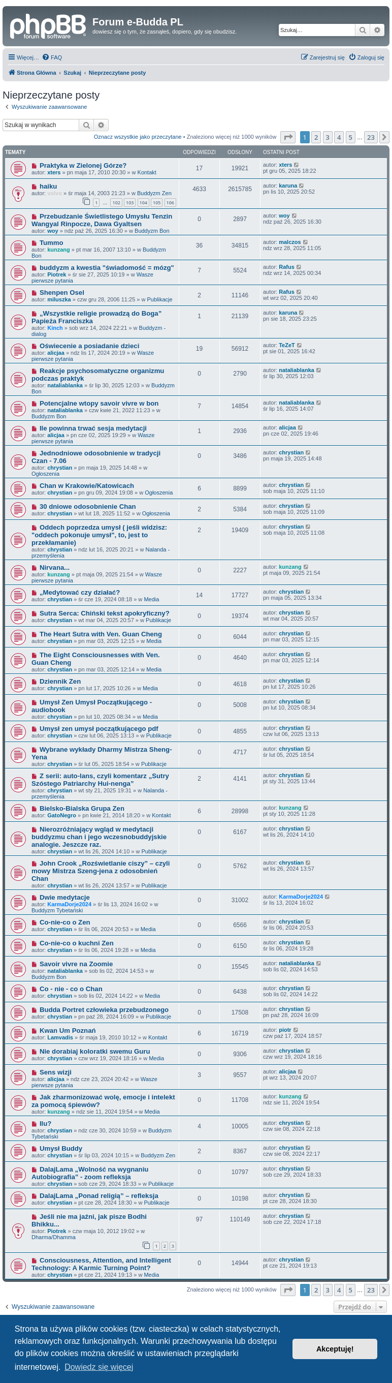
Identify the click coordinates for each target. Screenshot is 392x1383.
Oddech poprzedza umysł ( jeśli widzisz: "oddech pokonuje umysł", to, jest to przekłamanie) (99, 535)
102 (116, 202)
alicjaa (55, 353)
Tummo (51, 243)
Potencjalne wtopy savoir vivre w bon (99, 403)
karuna (288, 185)
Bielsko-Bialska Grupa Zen (82, 808)
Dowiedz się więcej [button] (98, 1367)
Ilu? (45, 1123)
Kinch (55, 328)
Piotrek (56, 274)
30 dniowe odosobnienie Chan (88, 506)
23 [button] (371, 137)
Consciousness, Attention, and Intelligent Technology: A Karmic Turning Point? (101, 1264)
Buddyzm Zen (154, 193)
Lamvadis (60, 1037)
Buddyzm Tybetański (57, 910)
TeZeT (287, 345)
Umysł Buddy (61, 1148)
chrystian (59, 468)
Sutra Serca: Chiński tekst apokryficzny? (105, 613)
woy (52, 231)
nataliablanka (65, 385)
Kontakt (147, 172)
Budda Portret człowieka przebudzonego (104, 1009)
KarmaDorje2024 (69, 904)
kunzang (58, 250)
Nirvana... (55, 567)
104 (143, 202)
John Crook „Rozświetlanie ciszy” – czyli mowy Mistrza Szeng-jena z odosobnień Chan (100, 870)
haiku (48, 186)
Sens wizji (56, 1072)
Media (151, 599)
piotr (285, 1030)
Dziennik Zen (60, 681)
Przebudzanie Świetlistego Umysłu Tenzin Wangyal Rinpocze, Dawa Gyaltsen (101, 220)
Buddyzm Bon (152, 231)
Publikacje (159, 299)
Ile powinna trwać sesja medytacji (93, 428)
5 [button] (350, 137)
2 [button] (316, 137)
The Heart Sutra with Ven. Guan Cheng (101, 634)
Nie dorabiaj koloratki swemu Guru (95, 1051)
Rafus (287, 267)
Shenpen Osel (62, 292)
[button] (288, 137)
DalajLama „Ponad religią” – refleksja (99, 1196)
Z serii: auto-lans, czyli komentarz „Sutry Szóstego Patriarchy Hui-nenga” (100, 779)
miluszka (59, 299)
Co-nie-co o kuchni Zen (77, 943)
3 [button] (328, 137)
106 (170, 202)
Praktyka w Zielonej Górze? (83, 165)
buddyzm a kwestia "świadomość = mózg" (107, 267)
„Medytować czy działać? (80, 592)
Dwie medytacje (65, 897)
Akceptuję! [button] (335, 1349)
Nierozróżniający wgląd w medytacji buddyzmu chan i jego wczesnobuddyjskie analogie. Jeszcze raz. (99, 836)
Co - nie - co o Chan (71, 989)
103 (130, 202)
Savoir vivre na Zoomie (76, 964)
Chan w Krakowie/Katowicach (87, 485)
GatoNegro (61, 815)
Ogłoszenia (45, 474)
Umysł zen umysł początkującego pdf (99, 728)
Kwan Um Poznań (68, 1030)
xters (53, 172)
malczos (290, 242)
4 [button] (339, 137)
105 (156, 202)
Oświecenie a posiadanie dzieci (89, 346)
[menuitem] (52, 57)
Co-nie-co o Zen (65, 922)
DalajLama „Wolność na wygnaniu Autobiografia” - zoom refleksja (89, 1173)
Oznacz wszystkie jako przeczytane (138, 137)
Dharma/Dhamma (53, 1237)
